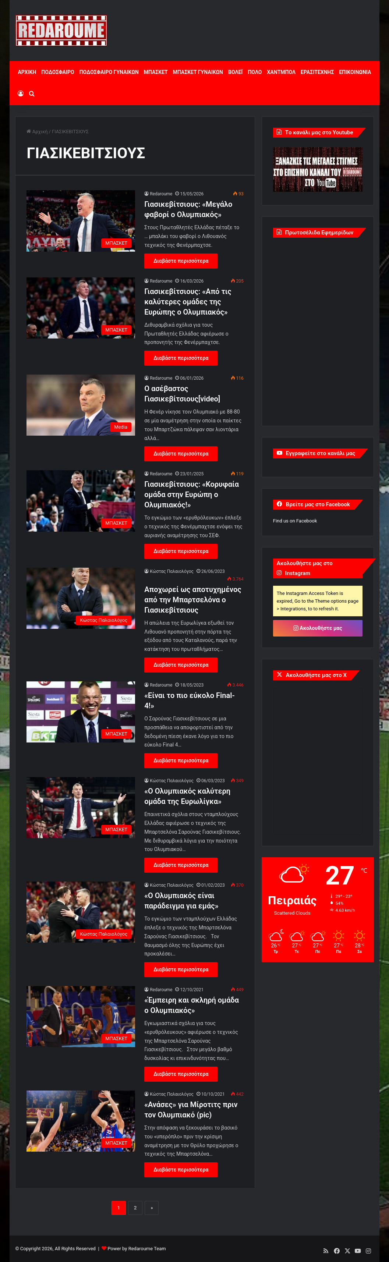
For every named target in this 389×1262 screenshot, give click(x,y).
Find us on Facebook (295, 521)
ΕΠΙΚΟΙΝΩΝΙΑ (355, 72)
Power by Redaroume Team (136, 1248)
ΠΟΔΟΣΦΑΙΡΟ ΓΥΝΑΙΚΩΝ (109, 72)
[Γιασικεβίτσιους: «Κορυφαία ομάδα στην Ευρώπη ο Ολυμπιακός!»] (80, 500)
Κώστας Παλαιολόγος (172, 571)
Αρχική (36, 131)
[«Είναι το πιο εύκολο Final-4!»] (80, 711)
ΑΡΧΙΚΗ (27, 72)
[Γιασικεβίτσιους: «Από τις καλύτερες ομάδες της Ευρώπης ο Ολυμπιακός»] (80, 307)
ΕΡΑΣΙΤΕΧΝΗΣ (317, 72)
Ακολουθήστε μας (317, 628)
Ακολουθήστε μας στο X (316, 675)
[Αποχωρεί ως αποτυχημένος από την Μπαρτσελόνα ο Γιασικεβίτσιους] (80, 598)
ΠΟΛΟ (255, 72)
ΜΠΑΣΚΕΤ (156, 72)
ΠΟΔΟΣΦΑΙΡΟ (57, 72)
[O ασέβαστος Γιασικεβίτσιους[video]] (80, 405)
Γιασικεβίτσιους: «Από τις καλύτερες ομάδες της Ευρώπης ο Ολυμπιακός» (187, 301)
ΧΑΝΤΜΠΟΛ (281, 72)
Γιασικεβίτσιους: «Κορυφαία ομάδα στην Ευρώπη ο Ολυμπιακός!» (191, 494)
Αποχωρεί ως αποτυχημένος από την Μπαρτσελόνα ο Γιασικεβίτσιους (192, 599)
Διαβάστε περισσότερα (180, 261)
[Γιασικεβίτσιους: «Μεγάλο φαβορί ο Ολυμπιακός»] (80, 220)
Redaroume (161, 193)
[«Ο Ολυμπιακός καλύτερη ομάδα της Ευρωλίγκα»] (80, 807)
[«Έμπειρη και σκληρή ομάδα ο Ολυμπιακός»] (80, 1016)
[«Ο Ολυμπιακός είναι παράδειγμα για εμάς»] (80, 912)
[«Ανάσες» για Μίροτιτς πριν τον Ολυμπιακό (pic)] (80, 1121)
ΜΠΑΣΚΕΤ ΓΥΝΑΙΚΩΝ (198, 72)
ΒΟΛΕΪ (235, 72)
